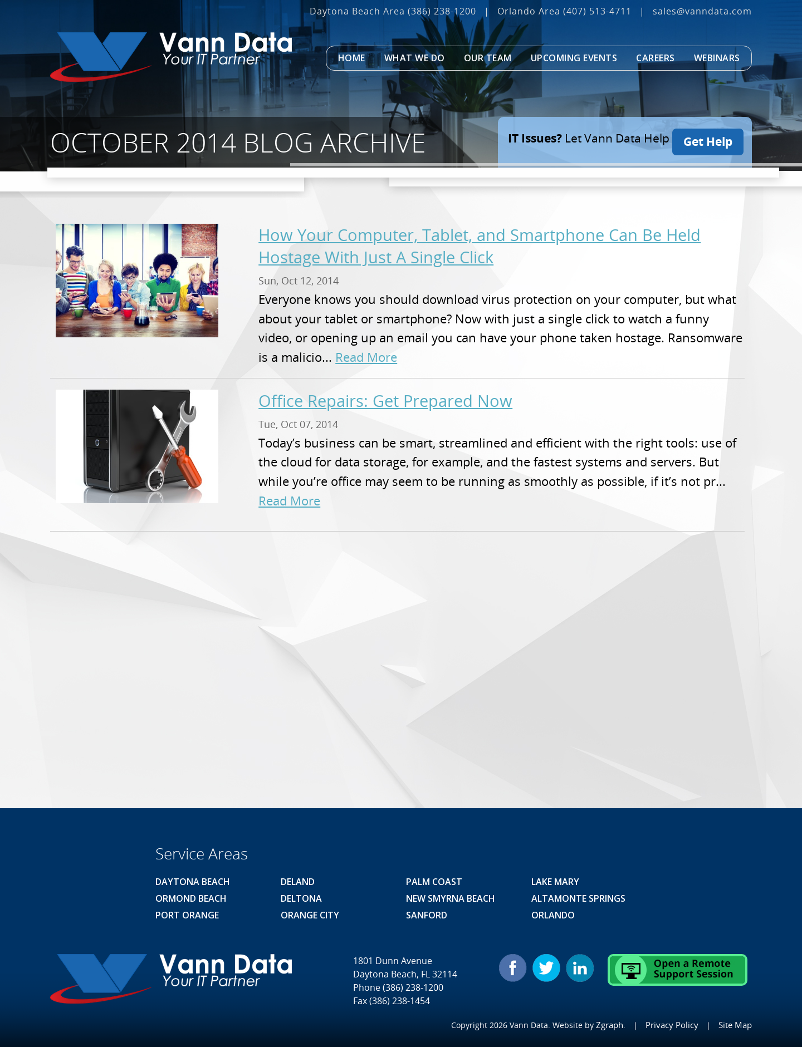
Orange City (310, 915)
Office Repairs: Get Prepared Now (385, 400)
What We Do (414, 58)
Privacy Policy (674, 1024)
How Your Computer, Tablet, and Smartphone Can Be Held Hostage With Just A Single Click (479, 246)
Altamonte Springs (578, 898)
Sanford (426, 915)
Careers (655, 58)
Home (351, 58)
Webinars (717, 58)
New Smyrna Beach (450, 898)
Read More (366, 357)
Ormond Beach (191, 898)
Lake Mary (555, 882)
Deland (298, 882)
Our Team (488, 58)
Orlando (553, 915)
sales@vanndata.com (702, 11)
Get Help (707, 138)
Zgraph (613, 1024)
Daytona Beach (192, 882)
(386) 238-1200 (442, 11)
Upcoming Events (574, 58)
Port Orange (187, 915)
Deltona (301, 898)
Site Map (735, 1024)
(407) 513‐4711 (597, 11)
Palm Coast (434, 882)
